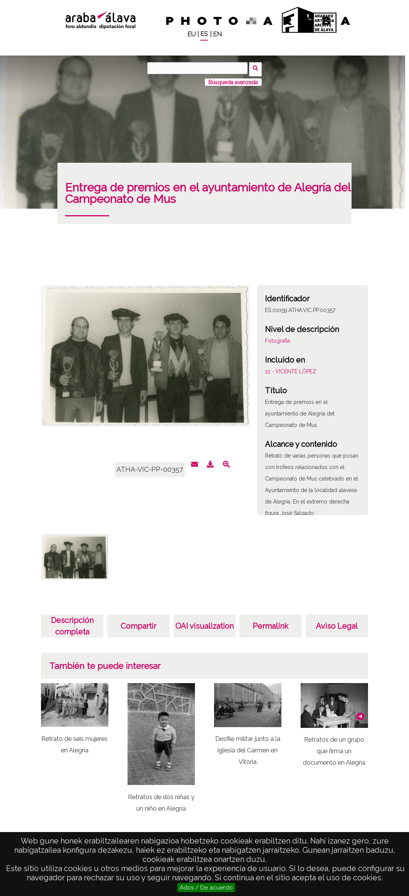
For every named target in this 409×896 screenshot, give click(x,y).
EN (217, 34)
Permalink (270, 624)
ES (204, 34)
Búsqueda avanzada (233, 80)
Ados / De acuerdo (206, 887)
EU (191, 34)
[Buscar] (198, 68)
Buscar (257, 68)
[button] (360, 714)
